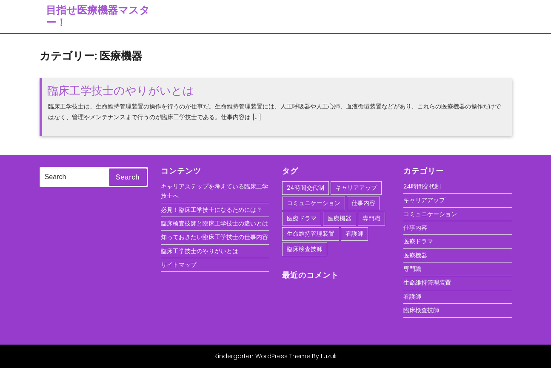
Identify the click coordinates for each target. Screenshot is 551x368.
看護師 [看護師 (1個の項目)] (354, 233)
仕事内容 (415, 227)
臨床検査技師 (421, 310)
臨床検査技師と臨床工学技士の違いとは (214, 223)
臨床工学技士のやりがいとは (120, 90)
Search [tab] (128, 177)
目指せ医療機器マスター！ (98, 16)
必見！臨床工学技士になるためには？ (211, 209)
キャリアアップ (424, 200)
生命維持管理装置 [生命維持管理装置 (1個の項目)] (310, 233)
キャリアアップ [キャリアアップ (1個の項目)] (356, 187)
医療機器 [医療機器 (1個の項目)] (339, 218)
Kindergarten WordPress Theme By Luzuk (275, 356)
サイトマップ (179, 264)
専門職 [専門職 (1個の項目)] (371, 218)
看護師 (412, 296)
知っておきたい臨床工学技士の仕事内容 (214, 237)
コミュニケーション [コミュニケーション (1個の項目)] (313, 203)
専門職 (412, 269)
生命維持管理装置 (427, 282)
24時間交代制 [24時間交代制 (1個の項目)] (305, 187)
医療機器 (415, 255)
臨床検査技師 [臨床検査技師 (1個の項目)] (305, 249)
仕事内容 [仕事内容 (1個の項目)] (363, 203)
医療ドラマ (418, 241)
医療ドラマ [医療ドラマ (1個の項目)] (302, 218)
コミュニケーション (430, 214)
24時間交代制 (422, 186)
